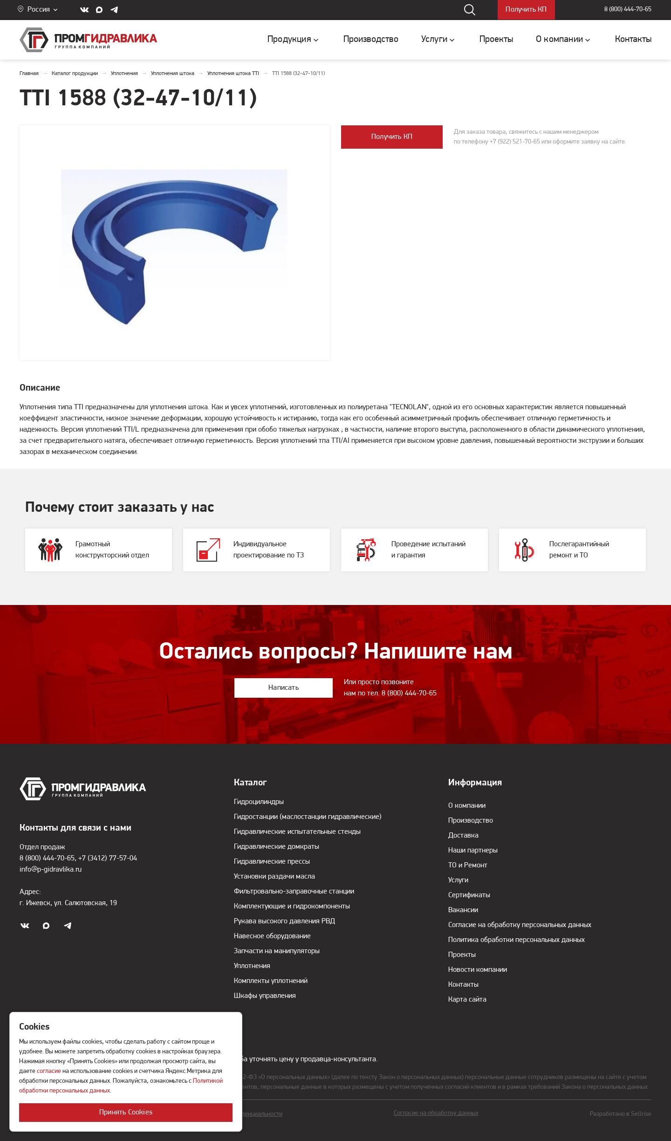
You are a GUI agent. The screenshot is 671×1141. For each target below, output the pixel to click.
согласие (49, 1071)
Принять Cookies (125, 1112)
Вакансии (463, 910)
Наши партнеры (473, 850)
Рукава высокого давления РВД (284, 921)
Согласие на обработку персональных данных (519, 925)
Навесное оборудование (272, 936)
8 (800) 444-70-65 (627, 10)
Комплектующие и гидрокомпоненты (292, 906)
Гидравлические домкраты (276, 847)
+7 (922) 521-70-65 (515, 141)
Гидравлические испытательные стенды (297, 832)
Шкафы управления (265, 996)
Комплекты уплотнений (271, 981)
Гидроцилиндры (259, 802)
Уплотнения (252, 966)
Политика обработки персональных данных (516, 940)
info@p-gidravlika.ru (51, 869)
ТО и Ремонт (467, 865)
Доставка (463, 835)
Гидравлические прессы (272, 862)
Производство (470, 821)
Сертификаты (469, 895)
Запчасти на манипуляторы (277, 951)
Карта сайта (467, 1000)
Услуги (458, 880)
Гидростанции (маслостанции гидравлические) (308, 817)
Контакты (463, 985)
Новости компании (477, 970)
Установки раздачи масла (274, 876)
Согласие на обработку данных (436, 1113)
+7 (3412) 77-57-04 (107, 858)
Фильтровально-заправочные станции (294, 891)
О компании (467, 806)
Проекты (462, 955)
